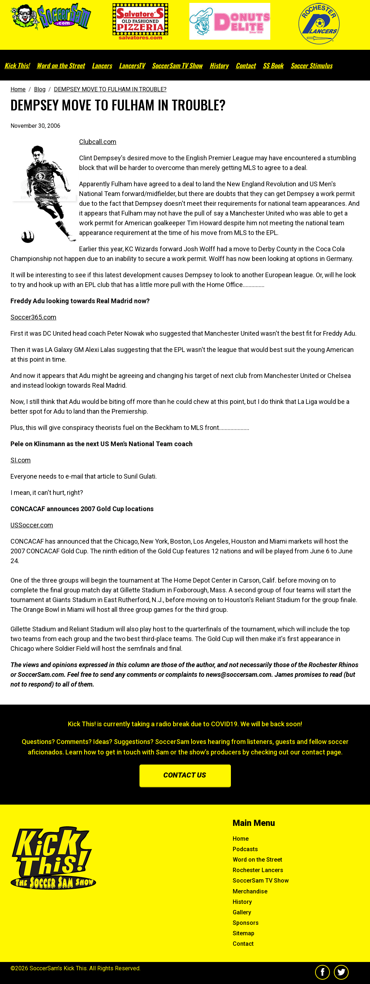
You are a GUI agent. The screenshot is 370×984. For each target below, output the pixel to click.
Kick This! (16, 65)
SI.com (20, 460)
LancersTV (132, 65)
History (219, 65)
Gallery (242, 912)
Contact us (184, 775)
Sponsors (246, 922)
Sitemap (243, 933)
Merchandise (250, 891)
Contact (245, 65)
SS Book (273, 65)
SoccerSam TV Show (177, 65)
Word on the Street (60, 65)
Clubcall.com (97, 141)
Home (241, 838)
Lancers (102, 65)
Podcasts (245, 849)
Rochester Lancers (258, 870)
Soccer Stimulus (311, 65)
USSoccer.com (31, 525)
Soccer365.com (33, 317)
